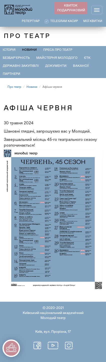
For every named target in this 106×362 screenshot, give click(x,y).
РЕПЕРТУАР (31, 21)
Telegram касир (64, 21)
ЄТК (87, 58)
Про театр (14, 87)
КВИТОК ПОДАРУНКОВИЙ (71, 8)
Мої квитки (92, 21)
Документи (55, 66)
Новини (29, 50)
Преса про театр (57, 50)
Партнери (11, 74)
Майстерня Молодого (57, 58)
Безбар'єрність (16, 58)
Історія (9, 50)
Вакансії (81, 66)
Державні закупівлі (21, 66)
